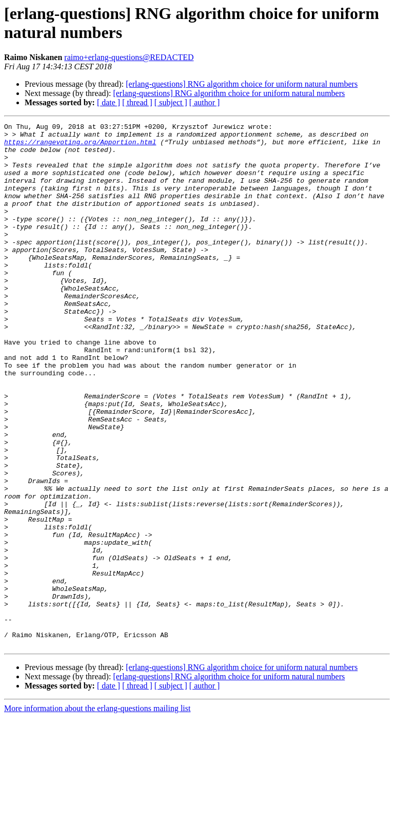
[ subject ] (170, 102)
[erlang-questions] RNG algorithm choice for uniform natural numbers (242, 84)
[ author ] (204, 102)
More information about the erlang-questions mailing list (97, 813)
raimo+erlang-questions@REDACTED (128, 57)
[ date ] (108, 102)
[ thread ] (137, 102)
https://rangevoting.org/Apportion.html (80, 146)
